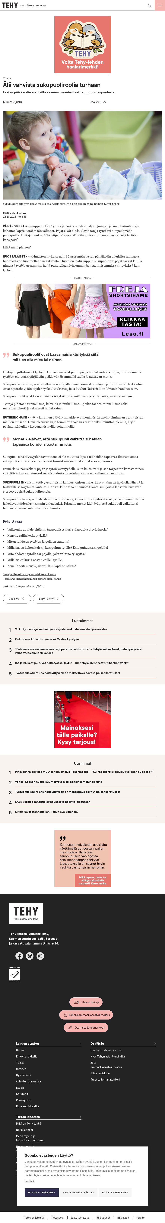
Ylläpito (140, 1218)
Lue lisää (30, 1181)
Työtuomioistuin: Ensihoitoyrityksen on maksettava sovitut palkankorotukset (67, 673)
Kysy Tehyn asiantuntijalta (107, 1056)
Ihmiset (21, 1069)
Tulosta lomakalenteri (105, 1080)
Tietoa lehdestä (28, 1117)
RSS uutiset (103, 1218)
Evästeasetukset (116, 1192)
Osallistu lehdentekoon (90, 1028)
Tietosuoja (57, 1218)
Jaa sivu (95, 102)
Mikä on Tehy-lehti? (28, 1124)
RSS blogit (123, 1218)
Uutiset (21, 1050)
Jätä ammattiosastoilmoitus (106, 1065)
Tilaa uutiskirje (90, 1002)
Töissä (20, 1063)
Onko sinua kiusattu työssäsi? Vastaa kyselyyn (47, 639)
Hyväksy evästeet (41, 1192)
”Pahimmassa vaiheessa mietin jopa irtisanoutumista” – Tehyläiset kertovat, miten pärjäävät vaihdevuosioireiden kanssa (78, 651)
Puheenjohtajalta (27, 1106)
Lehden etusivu (27, 1043)
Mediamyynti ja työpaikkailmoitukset (30, 1138)
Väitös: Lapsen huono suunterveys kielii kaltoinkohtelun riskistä (58, 782)
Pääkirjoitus (23, 1100)
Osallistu (97, 1043)
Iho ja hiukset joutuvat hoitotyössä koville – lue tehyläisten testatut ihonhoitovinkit (72, 663)
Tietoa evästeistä (34, 1218)
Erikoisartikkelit (26, 1056)
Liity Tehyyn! (47, 599)
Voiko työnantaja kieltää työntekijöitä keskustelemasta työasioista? (61, 629)
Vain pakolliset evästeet (79, 1192)
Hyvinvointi (23, 1075)
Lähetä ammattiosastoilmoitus (89, 1015)
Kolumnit (22, 1094)
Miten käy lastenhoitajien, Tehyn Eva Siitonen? (46, 812)
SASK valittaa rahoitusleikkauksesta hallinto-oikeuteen (52, 802)
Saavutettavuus (80, 1218)
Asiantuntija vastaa (28, 1081)
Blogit (20, 1088)
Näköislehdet (24, 1130)
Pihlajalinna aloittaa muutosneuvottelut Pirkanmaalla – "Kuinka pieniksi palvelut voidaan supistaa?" (84, 772)
